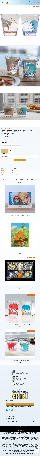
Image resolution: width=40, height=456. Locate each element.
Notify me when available (20, 160)
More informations (5, 139)
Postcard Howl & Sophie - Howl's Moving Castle (20, 215)
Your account (10, 419)
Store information (12, 421)
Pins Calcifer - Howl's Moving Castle (20, 251)
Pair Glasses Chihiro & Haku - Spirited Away (20, 360)
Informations (10, 416)
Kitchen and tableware (6, 128)
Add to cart (4, 151)
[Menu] (38, 444)
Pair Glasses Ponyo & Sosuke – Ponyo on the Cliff (20, 324)
